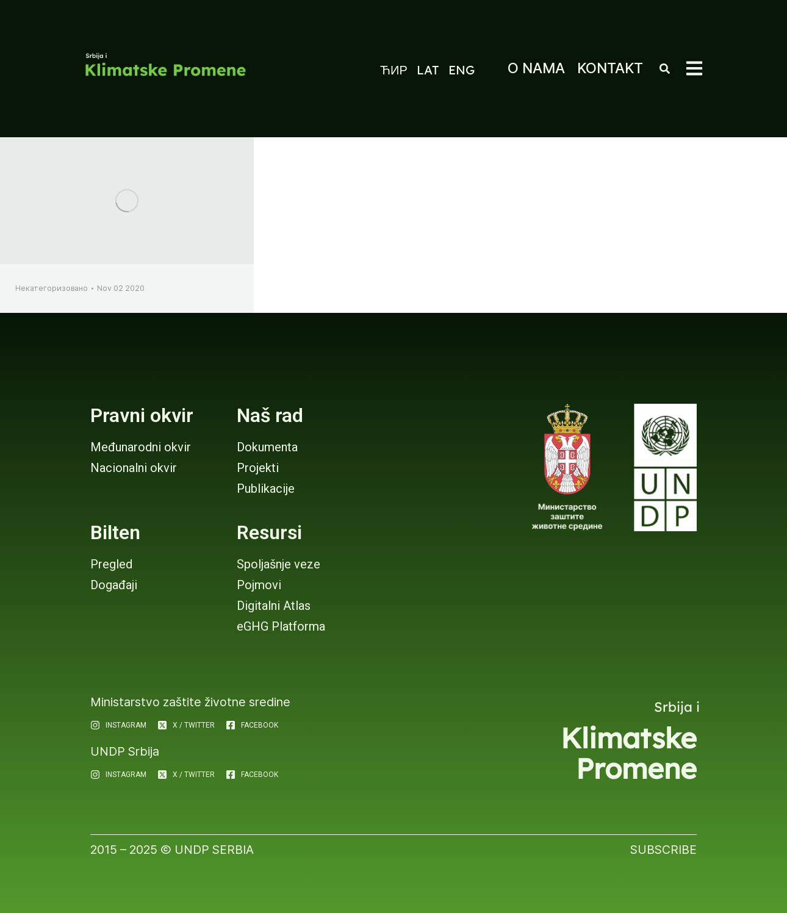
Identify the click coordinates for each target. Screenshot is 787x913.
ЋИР (394, 69)
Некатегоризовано (51, 288)
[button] (694, 68)
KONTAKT (610, 68)
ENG (461, 69)
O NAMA (536, 68)
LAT (428, 69)
